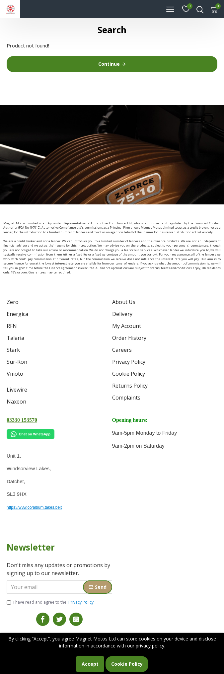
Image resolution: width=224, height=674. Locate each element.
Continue (109, 64)
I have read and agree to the (51, 602)
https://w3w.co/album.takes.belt (34, 507)
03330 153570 (22, 420)
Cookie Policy (127, 664)
